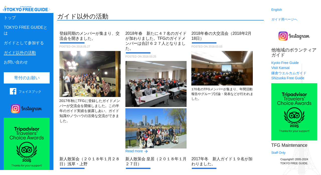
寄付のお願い (27, 78)
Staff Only (278, 152)
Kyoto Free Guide (285, 63)
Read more (134, 151)
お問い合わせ (16, 62)
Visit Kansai (280, 68)
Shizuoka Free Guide (287, 78)
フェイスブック (30, 92)
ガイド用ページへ (284, 19)
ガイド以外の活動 (20, 52)
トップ (10, 18)
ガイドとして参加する (24, 43)
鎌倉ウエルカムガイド (288, 73)
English (276, 10)
